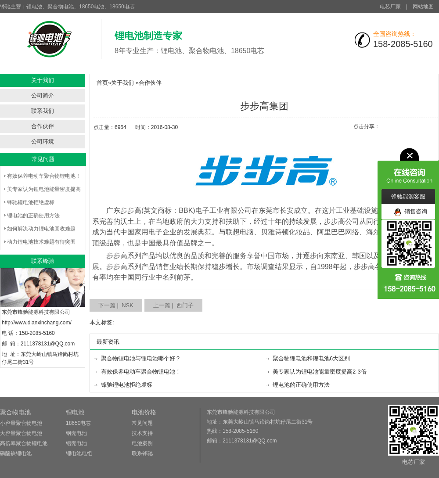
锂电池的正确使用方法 (33, 215)
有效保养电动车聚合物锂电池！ (44, 176)
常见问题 (142, 423)
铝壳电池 (76, 443)
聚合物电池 (15, 412)
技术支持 (142, 433)
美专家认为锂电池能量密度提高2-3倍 (320, 371)
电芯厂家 (390, 7)
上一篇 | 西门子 (173, 305)
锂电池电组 (79, 453)
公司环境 (42, 141)
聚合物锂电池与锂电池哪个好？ (141, 358)
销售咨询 (410, 212)
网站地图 (423, 7)
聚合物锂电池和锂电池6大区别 (311, 358)
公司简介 (42, 95)
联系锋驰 (142, 453)
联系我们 (42, 111)
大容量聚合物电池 (21, 433)
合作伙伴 (42, 126)
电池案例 (142, 443)
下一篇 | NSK (115, 305)
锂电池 (75, 412)
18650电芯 (78, 423)
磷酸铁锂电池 (16, 453)
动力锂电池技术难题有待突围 (41, 242)
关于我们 (122, 82)
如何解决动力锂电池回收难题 (41, 229)
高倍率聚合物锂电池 (23, 443)
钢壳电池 (76, 433)
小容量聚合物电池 (21, 423)
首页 (102, 82)
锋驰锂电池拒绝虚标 (30, 202)
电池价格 (144, 412)
